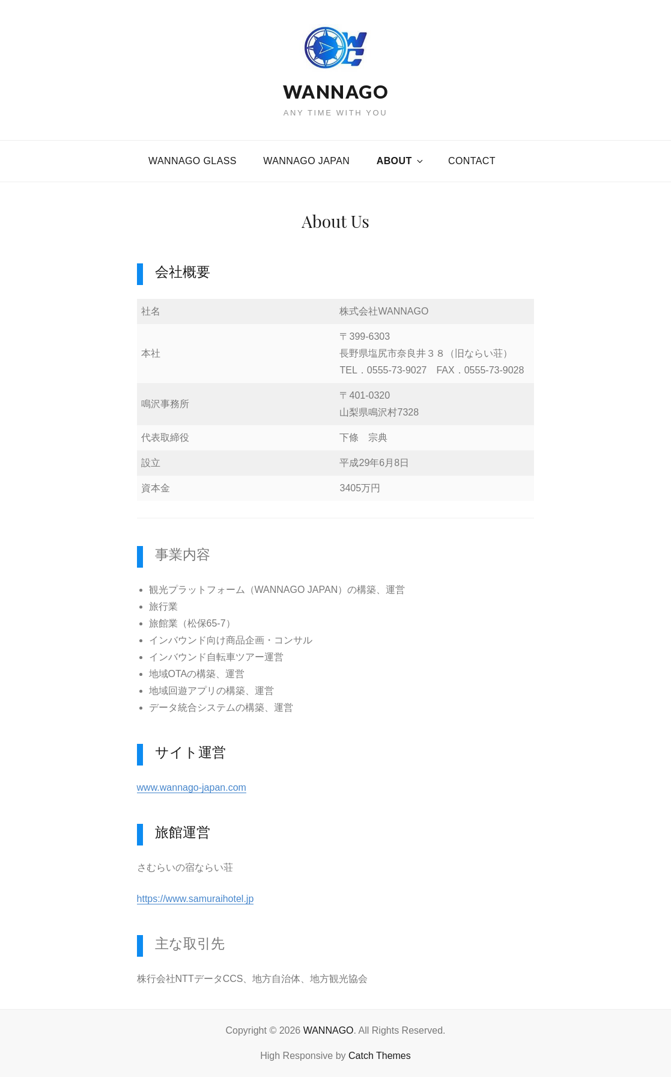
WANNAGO (336, 91)
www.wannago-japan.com (191, 787)
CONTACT (472, 161)
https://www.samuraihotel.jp (195, 899)
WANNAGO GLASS (192, 161)
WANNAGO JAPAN (306, 161)
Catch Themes (379, 1056)
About (401, 161)
